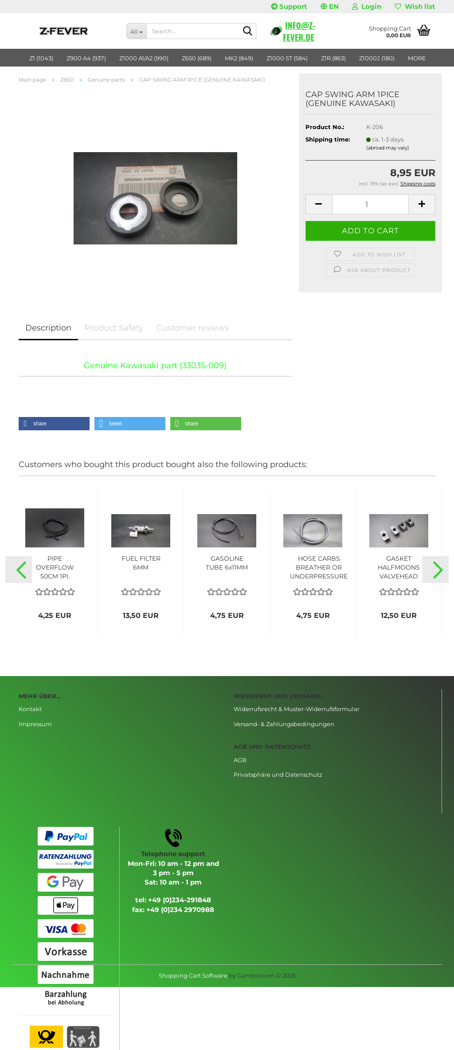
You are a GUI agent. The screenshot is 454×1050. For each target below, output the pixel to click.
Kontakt (30, 708)
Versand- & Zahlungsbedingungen (284, 724)
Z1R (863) (333, 58)
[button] (329, 6)
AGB (240, 759)
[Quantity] (370, 204)
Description (48, 328)
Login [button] (366, 6)
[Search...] (136, 31)
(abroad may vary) (387, 148)
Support (289, 6)
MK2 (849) (239, 58)
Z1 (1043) (41, 58)
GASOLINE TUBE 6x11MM (227, 562)
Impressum (35, 724)
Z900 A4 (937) (86, 58)
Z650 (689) (196, 58)
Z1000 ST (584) (287, 58)
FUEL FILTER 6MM (140, 562)
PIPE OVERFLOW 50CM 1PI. (55, 567)
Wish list (415, 6)
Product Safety (114, 328)
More (417, 58)
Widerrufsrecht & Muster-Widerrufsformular (297, 708)
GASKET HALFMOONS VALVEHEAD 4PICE (399, 567)
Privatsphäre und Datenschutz (278, 774)
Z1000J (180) (377, 58)
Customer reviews (193, 328)
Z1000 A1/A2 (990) (143, 58)
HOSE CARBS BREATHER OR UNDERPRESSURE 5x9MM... (319, 567)
